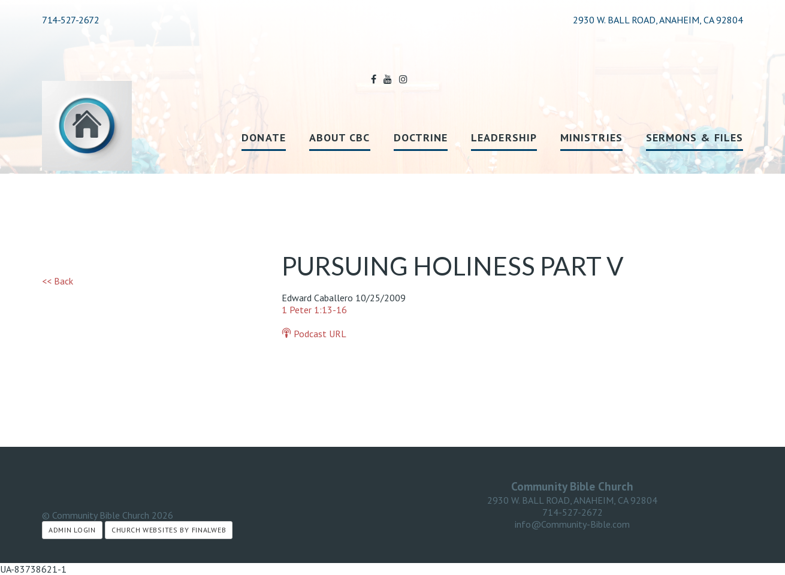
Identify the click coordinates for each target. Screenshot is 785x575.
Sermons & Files (694, 137)
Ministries (591, 137)
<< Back (57, 281)
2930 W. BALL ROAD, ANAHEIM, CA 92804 (572, 500)
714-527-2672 (70, 20)
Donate (263, 137)
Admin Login (72, 529)
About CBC (339, 137)
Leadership (504, 137)
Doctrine (421, 137)
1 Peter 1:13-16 (314, 310)
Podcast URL (314, 334)
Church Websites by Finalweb (168, 529)
